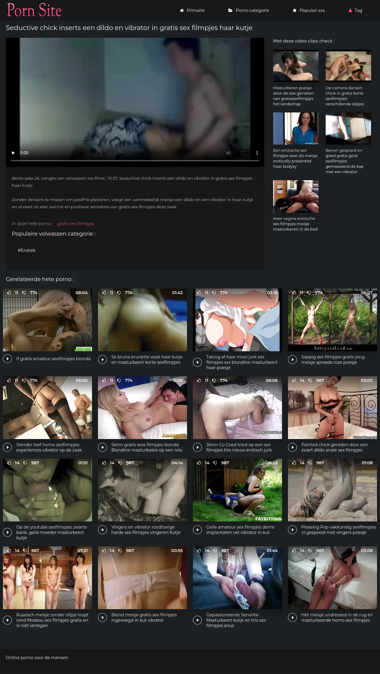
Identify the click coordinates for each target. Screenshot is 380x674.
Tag (355, 10)
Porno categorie (248, 10)
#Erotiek (27, 250)
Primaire (192, 10)
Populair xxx (309, 10)
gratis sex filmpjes (75, 223)
